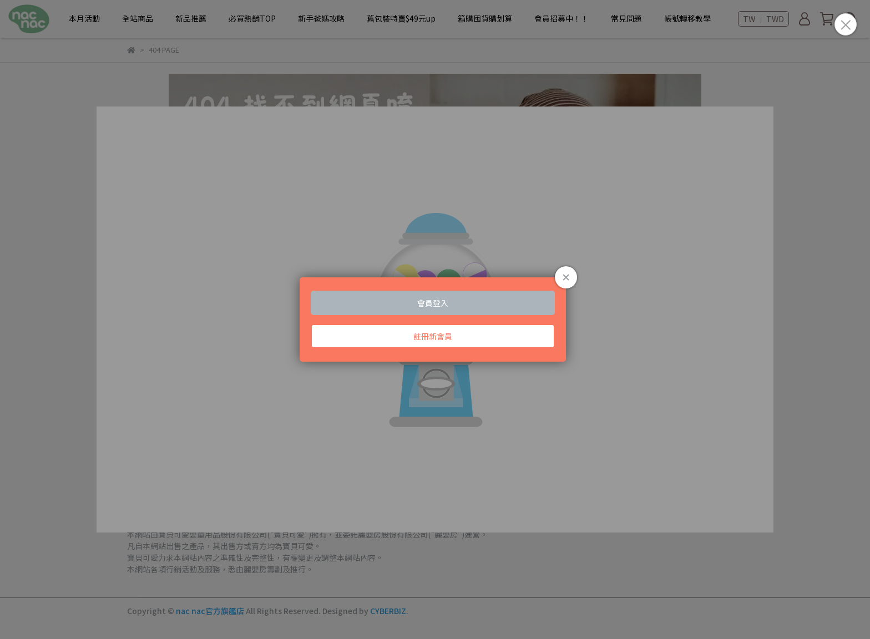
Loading (435, 319)
